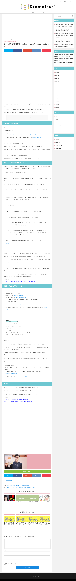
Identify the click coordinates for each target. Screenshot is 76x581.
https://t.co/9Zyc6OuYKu (19, 295)
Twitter (8, 475)
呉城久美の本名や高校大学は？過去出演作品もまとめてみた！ (19, 485)
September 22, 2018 (36, 137)
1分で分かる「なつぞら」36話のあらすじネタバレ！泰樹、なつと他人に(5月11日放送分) (64, 25)
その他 (56, 119)
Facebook (18, 475)
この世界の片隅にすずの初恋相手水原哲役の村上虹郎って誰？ (33, 503)
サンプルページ (41, 12)
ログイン (57, 139)
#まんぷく (17, 134)
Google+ (27, 475)
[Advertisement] (27, 26)
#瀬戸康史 (11, 134)
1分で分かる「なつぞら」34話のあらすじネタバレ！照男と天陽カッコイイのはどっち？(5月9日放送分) (64, 35)
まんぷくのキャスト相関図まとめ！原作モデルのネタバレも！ (17, 399)
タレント (57, 122)
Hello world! (56, 62)
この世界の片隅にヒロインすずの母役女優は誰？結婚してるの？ (21, 503)
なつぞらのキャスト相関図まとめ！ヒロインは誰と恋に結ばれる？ (44, 503)
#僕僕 (25, 304)
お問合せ (33, 12)
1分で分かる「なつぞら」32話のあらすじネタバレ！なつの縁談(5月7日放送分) (64, 45)
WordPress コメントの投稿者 (66, 62)
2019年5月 (57, 72)
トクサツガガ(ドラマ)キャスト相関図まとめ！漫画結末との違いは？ (9, 503)
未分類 (56, 130)
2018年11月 (57, 90)
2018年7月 (57, 101)
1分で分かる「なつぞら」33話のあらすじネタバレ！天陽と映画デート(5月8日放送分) (44, 523)
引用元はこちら (8, 243)
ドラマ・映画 (9, 480)
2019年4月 (57, 75)
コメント (6, 538)
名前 (5, 550)
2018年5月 (57, 107)
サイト (5, 559)
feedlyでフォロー (27, 471)
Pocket (46, 475)
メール (5, 554)
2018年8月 (57, 98)
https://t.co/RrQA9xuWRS (21, 297)
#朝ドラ (21, 134)
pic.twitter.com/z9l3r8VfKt (32, 304)
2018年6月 (57, 104)
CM (56, 116)
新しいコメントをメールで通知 (11, 563)
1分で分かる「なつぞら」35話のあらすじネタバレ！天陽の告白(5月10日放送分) (21, 523)
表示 (30, 117)
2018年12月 (57, 87)
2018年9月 (57, 95)
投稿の (57, 142)
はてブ (36, 475)
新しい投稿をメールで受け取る (11, 564)
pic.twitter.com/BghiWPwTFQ (29, 134)
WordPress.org (58, 148)
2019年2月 (57, 81)
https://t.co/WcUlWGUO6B (13, 304)
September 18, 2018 (24, 376)
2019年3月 (57, 78)
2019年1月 (57, 84)
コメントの (58, 145)
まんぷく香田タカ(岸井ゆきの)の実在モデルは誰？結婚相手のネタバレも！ (20, 281)
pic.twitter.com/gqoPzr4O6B (11, 373)
